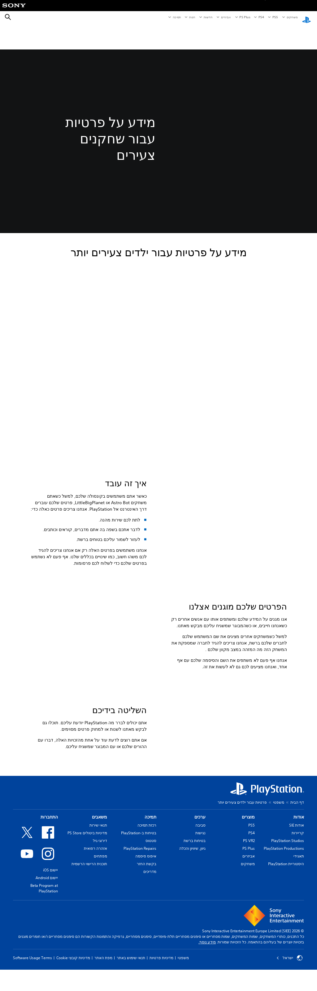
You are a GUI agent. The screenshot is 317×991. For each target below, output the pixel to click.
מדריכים (149, 899)
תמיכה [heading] (150, 844)
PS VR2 (249, 868)
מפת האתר (103, 985)
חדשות (207, 17)
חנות (192, 17)
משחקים (291, 17)
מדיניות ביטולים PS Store (87, 860)
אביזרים (226, 17)
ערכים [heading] (200, 844)
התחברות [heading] (49, 844)
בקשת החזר (146, 891)
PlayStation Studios (287, 868)
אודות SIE (296, 852)
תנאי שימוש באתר (131, 985)
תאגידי (298, 883)
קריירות (298, 860)
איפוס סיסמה (145, 883)
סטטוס (150, 868)
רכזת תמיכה (146, 852)
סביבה (200, 852)
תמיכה (176, 17)
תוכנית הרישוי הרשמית (89, 891)
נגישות (200, 860)
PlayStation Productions (284, 875)
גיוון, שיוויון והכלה (192, 875)
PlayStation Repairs (140, 875)
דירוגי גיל (100, 868)
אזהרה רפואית (95, 875)
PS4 (261, 17)
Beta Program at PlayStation (44, 915)
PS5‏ (274, 17)
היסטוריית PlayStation (286, 891)
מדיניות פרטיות (161, 985)
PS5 (251, 852)
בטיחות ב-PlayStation (138, 860)
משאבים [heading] (99, 844)
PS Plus (244, 17)
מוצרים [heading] (248, 844)
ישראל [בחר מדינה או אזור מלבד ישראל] (289, 985)
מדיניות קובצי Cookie (73, 985)
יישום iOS (50, 897)
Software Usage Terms (32, 985)
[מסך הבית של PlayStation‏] (306, 17)
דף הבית (297, 829)
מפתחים (100, 883)
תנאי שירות (98, 852)
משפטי (278, 829)
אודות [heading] (298, 844)
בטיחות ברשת (195, 868)
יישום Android (47, 905)
